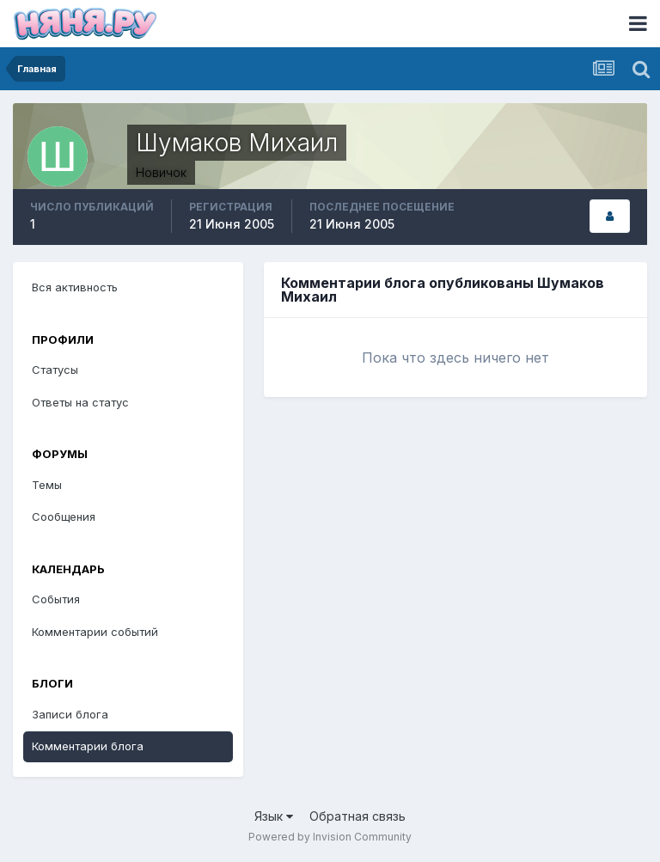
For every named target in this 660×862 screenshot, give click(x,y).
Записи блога (70, 714)
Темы (47, 485)
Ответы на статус (80, 402)
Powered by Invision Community (330, 836)
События (56, 599)
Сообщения (63, 516)
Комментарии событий (95, 632)
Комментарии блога (88, 746)
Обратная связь (357, 816)
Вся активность (75, 287)
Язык (273, 816)
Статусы (55, 369)
